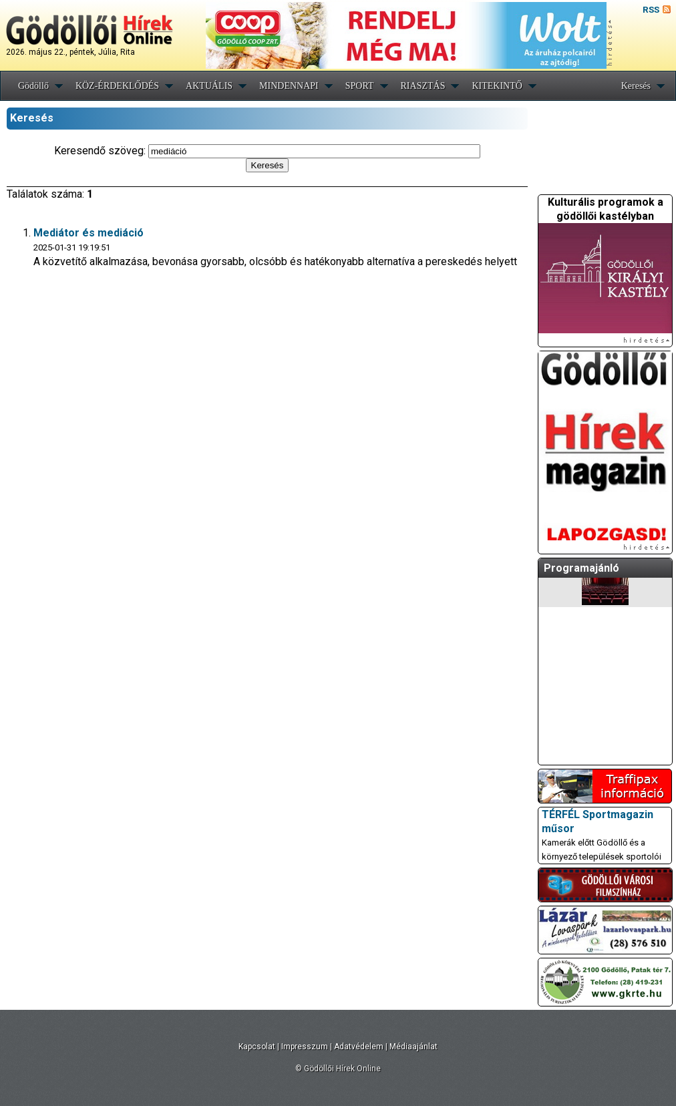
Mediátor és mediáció (88, 232)
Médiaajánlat (413, 1046)
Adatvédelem (358, 1046)
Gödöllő (33, 86)
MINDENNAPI (289, 86)
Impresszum (304, 1046)
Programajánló (581, 568)
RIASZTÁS (423, 86)
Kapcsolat (256, 1046)
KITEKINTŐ (497, 86)
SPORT (359, 86)
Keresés (636, 86)
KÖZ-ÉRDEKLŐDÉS (117, 86)
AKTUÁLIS (209, 86)
